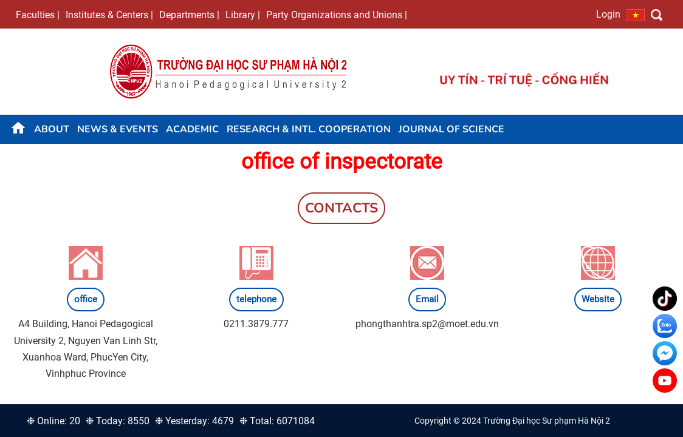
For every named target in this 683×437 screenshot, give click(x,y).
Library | (242, 14)
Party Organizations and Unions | (336, 14)
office (85, 299)
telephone (256, 299)
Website (598, 299)
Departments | (189, 14)
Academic (192, 129)
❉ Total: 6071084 (277, 421)
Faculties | (38, 14)
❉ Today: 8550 (117, 421)
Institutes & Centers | (109, 14)
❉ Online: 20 (53, 421)
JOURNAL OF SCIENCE (451, 129)
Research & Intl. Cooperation (309, 129)
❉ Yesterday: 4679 (194, 421)
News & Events (117, 129)
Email (427, 299)
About (51, 129)
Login (608, 13)
